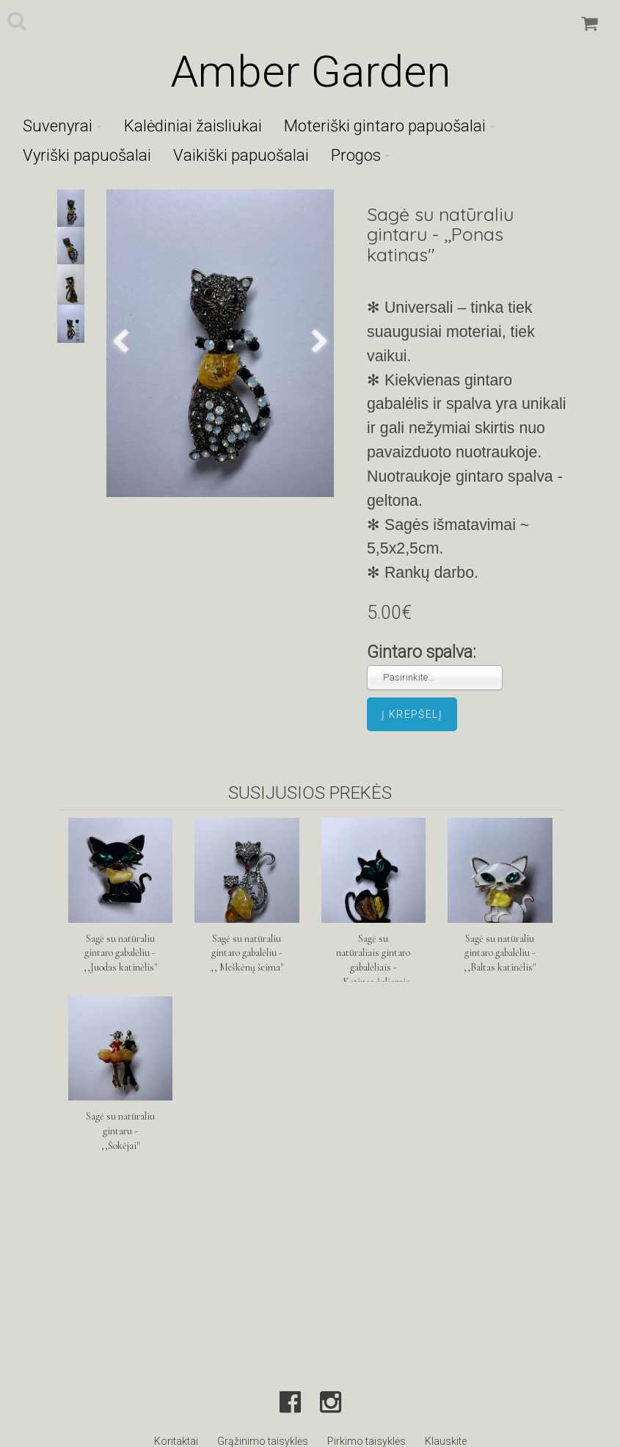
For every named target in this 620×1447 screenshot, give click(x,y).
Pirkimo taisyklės (366, 1441)
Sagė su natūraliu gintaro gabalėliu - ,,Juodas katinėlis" (120, 953)
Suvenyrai (62, 126)
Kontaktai (176, 1441)
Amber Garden (310, 72)
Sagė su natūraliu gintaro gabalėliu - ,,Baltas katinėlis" (500, 953)
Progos (360, 155)
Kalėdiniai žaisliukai (193, 126)
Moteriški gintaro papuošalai (389, 126)
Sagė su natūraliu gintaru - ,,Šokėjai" (120, 1131)
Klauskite (446, 1441)
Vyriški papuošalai (87, 155)
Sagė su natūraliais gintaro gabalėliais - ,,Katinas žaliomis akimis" (373, 967)
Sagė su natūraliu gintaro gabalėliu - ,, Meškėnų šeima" (247, 953)
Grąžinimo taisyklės (262, 1441)
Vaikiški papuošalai (241, 155)
